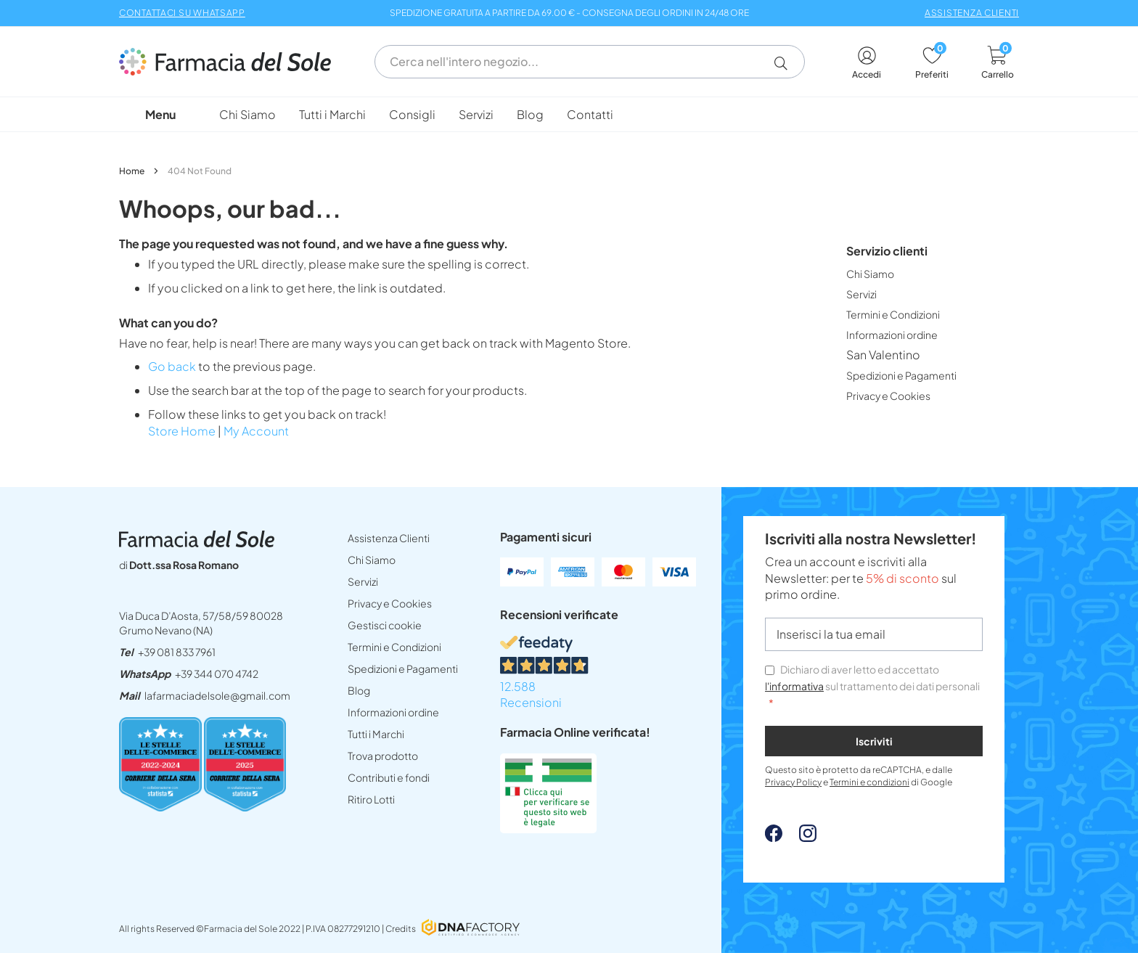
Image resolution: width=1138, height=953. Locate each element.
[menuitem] (247, 114)
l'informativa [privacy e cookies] (794, 685)
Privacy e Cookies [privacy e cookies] (390, 603)
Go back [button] (172, 366)
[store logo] (232, 61)
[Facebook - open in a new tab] (773, 837)
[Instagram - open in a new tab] (800, 837)
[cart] (997, 63)
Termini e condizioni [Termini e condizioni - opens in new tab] (869, 782)
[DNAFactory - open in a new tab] (470, 928)
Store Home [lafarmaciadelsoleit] (182, 430)
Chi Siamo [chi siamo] (372, 559)
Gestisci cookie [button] (385, 624)
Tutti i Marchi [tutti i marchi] (376, 733)
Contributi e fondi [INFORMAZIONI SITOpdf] (389, 777)
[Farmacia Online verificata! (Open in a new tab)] (548, 828)
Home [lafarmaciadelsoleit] (132, 170)
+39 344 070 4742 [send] (216, 673)
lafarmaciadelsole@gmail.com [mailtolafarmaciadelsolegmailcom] (217, 695)
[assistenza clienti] (972, 11)
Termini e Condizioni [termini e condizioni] (394, 646)
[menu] (569, 114)
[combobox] (589, 61)
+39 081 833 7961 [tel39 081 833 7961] (177, 651)
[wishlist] (932, 63)
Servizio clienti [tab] (887, 250)
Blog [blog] (359, 690)
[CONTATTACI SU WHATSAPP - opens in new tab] (182, 11)
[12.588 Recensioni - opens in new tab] (607, 673)
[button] (786, 63)
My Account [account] (256, 430)
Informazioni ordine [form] (393, 712)
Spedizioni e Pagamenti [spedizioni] (403, 668)
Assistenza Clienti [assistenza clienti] (389, 537)
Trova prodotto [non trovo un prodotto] (383, 755)
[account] (866, 63)
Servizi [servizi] (363, 581)
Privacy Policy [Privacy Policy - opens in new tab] (793, 782)
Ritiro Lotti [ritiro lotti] (371, 799)
